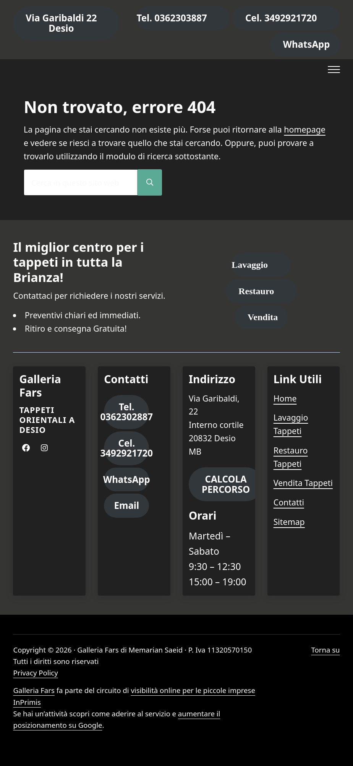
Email (126, 505)
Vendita (263, 317)
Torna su (325, 649)
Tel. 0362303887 (171, 17)
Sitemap (289, 521)
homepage (304, 129)
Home (285, 398)
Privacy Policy (35, 672)
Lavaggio (250, 265)
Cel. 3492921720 (281, 17)
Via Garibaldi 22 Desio (61, 22)
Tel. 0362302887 (126, 411)
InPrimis (27, 702)
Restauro (256, 291)
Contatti (289, 502)
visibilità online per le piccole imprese (193, 690)
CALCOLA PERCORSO (226, 484)
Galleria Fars (33, 690)
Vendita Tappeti (303, 482)
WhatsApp (306, 44)
